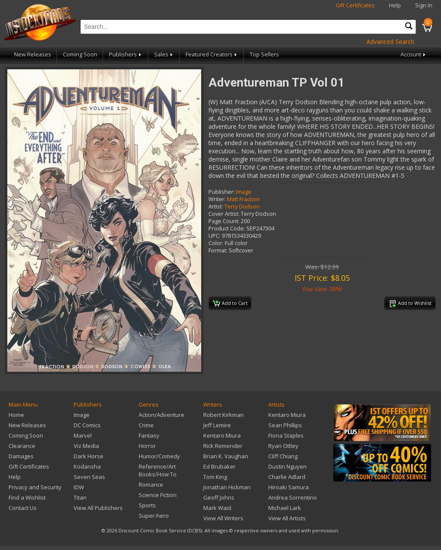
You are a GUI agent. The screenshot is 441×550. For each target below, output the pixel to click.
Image (244, 192)
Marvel (83, 435)
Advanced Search (390, 41)
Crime (146, 425)
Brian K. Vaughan (225, 456)
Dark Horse (88, 456)
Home (16, 415)
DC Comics (87, 425)
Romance (151, 484)
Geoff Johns (218, 497)
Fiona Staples (286, 435)
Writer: (217, 199)
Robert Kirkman (223, 415)
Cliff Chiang (283, 456)
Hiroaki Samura (288, 487)
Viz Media (86, 446)
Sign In (423, 5)
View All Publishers (98, 508)
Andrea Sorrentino (292, 497)
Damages (21, 456)
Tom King (215, 477)
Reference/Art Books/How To (158, 470)
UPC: (214, 235)
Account (414, 54)
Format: (217, 250)
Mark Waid (217, 508)
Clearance (22, 446)
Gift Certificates (355, 5)
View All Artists (287, 518)
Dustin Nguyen (287, 466)
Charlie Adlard (286, 477)
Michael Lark (284, 508)
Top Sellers (264, 54)
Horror (147, 446)
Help (395, 5)
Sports (147, 505)
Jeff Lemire (217, 425)
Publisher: (221, 192)
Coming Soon (80, 54)
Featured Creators (212, 54)
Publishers (126, 54)
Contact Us (23, 508)
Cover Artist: (223, 214)
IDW (79, 487)
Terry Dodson (242, 206)
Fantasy (149, 435)
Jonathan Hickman (227, 487)
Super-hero (154, 515)
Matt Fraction (243, 199)
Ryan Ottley (283, 446)
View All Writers (223, 518)
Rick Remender (222, 446)
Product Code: (226, 228)
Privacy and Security (35, 487)
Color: (216, 243)
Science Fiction (158, 495)
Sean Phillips (285, 425)
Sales (164, 54)
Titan (80, 497)
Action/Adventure (161, 415)
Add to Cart (230, 304)
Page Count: (223, 221)
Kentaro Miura (222, 435)
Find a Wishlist (27, 497)
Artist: (215, 206)
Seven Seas (89, 477)
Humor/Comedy (159, 456)
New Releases (32, 54)
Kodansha (87, 466)
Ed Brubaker (219, 466)
